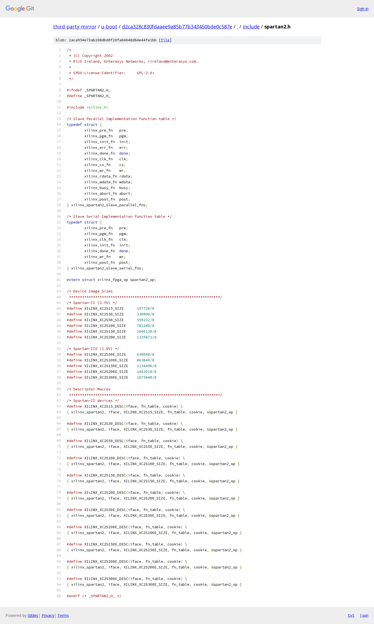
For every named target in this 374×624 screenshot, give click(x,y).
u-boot (109, 26)
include (251, 26)
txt (351, 615)
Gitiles (33, 615)
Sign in (363, 8)
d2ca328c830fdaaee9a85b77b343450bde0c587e (177, 26)
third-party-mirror (75, 26)
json (364, 615)
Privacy (48, 615)
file (165, 40)
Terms (63, 615)
